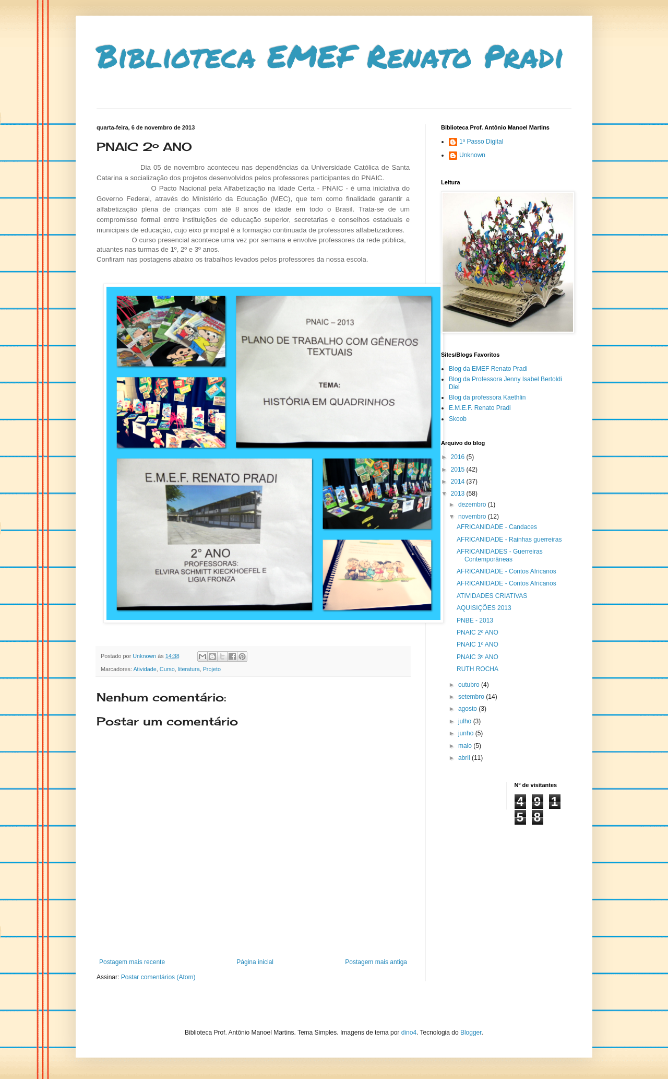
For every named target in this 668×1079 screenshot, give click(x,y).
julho (465, 721)
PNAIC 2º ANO (477, 632)
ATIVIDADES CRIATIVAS (492, 596)
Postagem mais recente (132, 962)
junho (466, 733)
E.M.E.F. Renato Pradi (480, 408)
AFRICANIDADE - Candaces (497, 527)
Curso (167, 669)
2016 (459, 457)
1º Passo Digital (481, 141)
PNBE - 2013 (475, 620)
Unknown (472, 155)
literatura (189, 669)
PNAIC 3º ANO (477, 657)
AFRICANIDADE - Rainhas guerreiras (509, 539)
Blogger (471, 1032)
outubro (469, 684)
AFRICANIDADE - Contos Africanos (506, 571)
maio (465, 745)
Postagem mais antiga (376, 962)
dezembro (473, 504)
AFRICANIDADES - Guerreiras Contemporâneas (500, 555)
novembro (473, 516)
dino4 (408, 1032)
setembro (472, 696)
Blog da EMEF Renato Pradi (488, 368)
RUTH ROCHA (477, 669)
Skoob (458, 419)
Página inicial (254, 962)
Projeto (212, 669)
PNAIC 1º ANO (477, 644)
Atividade (144, 669)
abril (465, 757)
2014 (459, 481)
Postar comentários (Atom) (158, 977)
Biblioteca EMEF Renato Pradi (330, 55)
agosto (468, 708)
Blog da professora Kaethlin (487, 397)
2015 (459, 469)
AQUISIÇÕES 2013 (484, 608)
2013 (459, 493)
